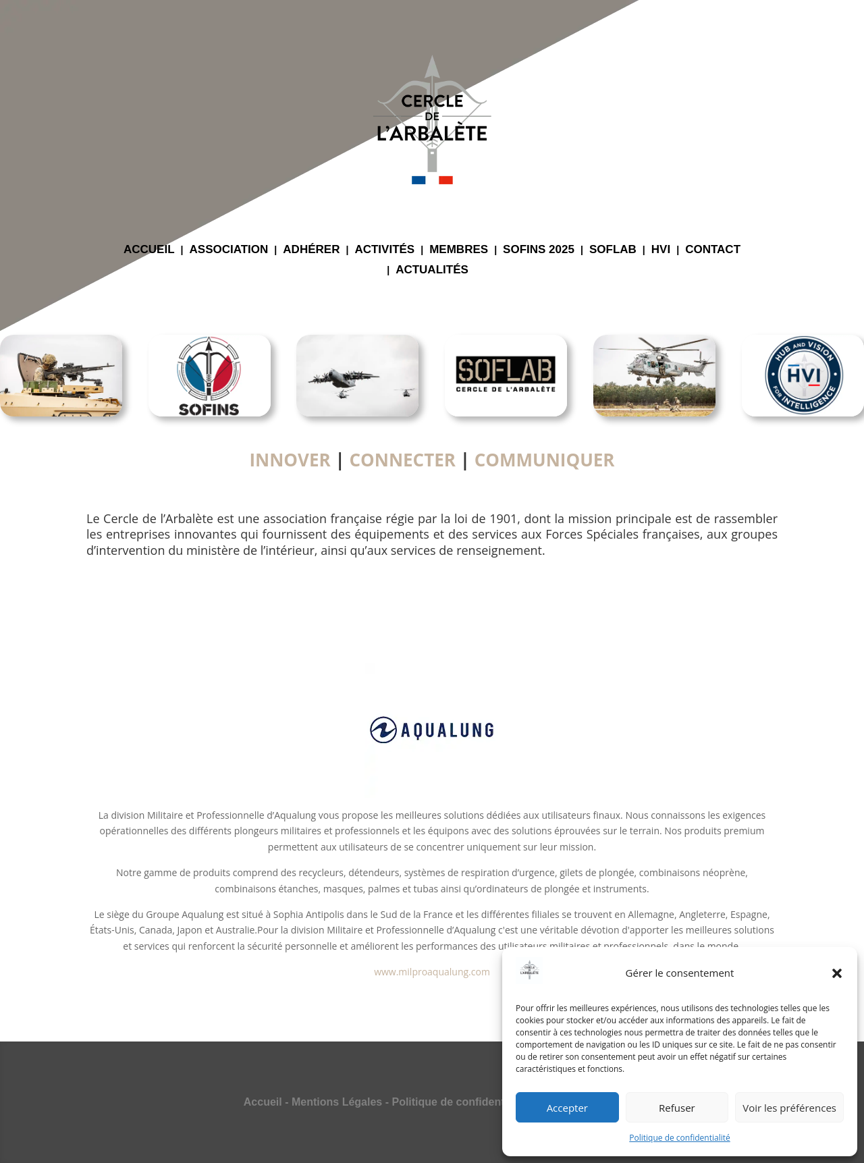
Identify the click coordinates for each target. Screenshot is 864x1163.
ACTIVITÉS (384, 250)
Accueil (263, 1102)
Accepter (567, 1107)
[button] (837, 973)
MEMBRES (458, 250)
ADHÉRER (311, 250)
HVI (660, 250)
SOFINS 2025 (538, 250)
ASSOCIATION (229, 250)
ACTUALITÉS (432, 270)
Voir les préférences (789, 1107)
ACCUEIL (149, 250)
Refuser (677, 1107)
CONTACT (712, 250)
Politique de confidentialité (679, 1137)
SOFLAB (613, 250)
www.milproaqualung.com (432, 971)
